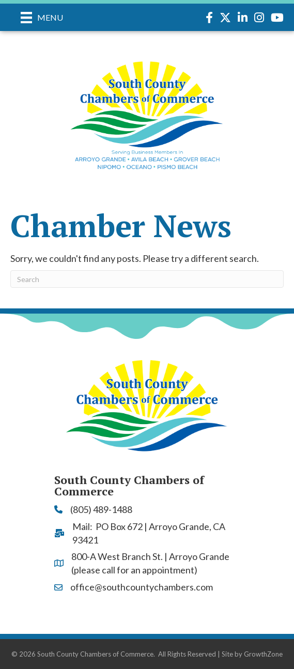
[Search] (147, 279)
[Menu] (41, 17)
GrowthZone (263, 654)
